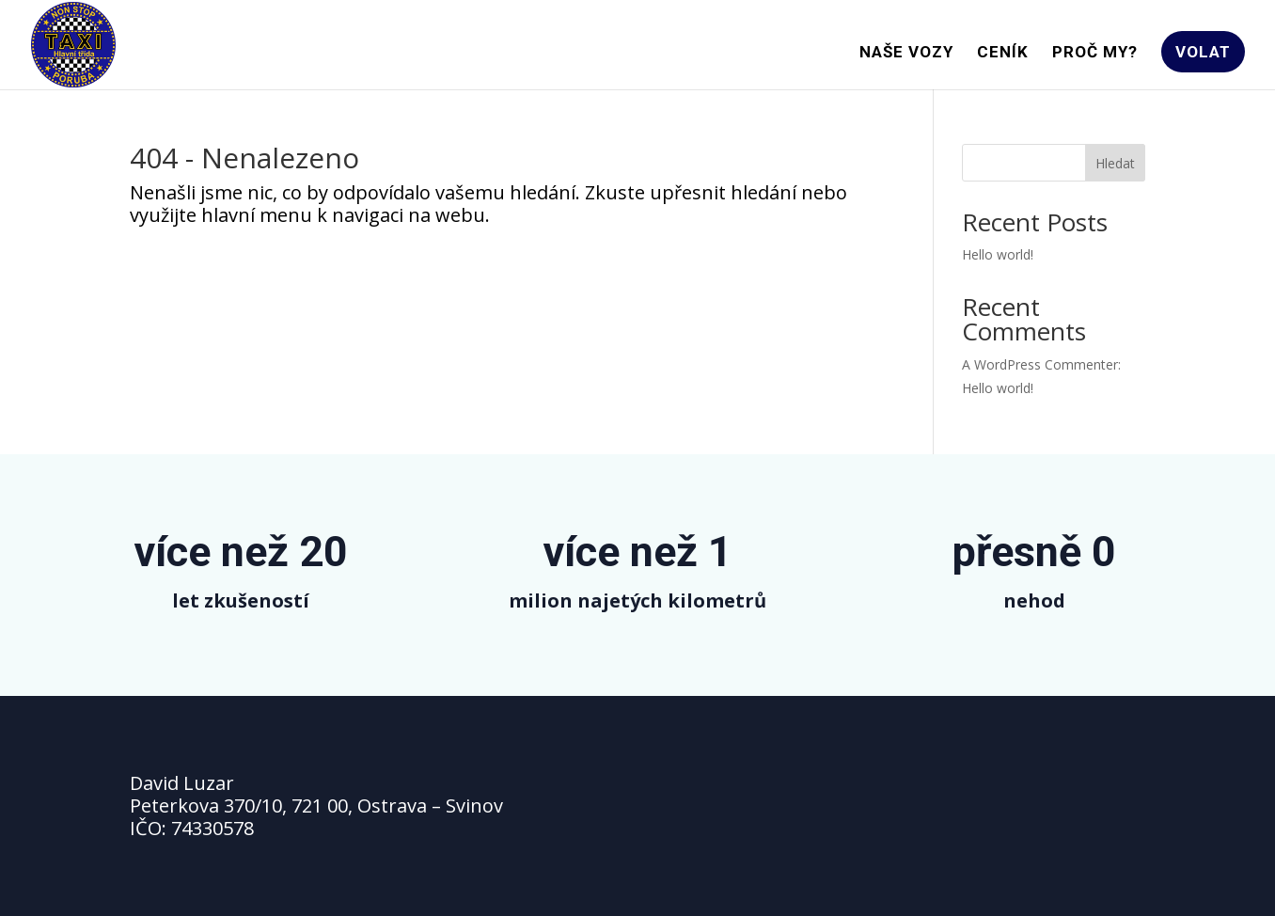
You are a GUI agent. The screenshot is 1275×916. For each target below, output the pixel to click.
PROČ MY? (1095, 53)
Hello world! (997, 254)
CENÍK (1003, 53)
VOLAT (1203, 51)
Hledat (1115, 163)
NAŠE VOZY (906, 53)
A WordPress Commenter (1040, 364)
